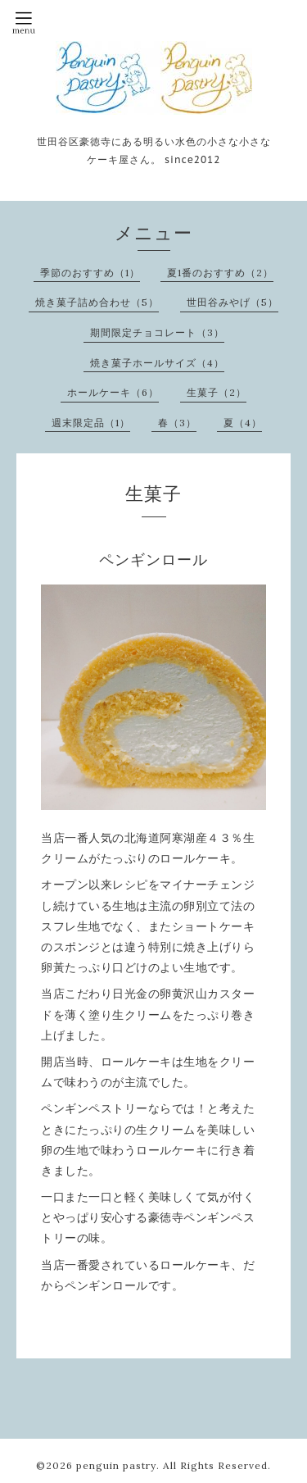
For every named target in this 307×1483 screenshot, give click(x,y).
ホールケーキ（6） (113, 392)
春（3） (177, 422)
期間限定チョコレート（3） (157, 332)
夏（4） (242, 422)
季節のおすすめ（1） (90, 272)
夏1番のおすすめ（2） (220, 272)
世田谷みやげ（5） (232, 302)
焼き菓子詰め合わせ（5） (97, 302)
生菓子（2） (216, 392)
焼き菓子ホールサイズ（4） (157, 363)
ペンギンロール (153, 559)
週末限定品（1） (91, 422)
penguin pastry (116, 1465)
